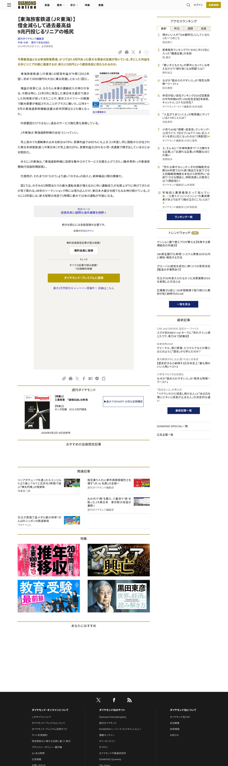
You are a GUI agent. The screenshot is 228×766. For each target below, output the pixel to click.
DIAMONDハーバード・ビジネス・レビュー (120, 654)
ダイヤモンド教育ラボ (110, 709)
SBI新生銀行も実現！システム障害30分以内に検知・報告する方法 (183, 256)
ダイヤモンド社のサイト (112, 635)
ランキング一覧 (184, 216)
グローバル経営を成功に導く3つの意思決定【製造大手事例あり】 (183, 268)
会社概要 (174, 648)
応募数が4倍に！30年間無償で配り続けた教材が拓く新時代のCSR (183, 292)
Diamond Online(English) (112, 642)
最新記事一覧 (183, 410)
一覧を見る (183, 304)
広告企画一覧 (165, 434)
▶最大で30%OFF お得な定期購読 (123, 326)
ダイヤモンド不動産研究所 (112, 678)
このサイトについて (41, 642)
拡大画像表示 (99, 112)
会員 (203, 28)
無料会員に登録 (83, 250)
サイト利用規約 (39, 660)
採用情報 (174, 654)
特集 (98, 6)
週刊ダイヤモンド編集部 (31, 38)
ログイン (187, 6)
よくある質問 (38, 678)
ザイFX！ (103, 672)
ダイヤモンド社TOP (180, 642)
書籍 (111, 6)
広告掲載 (36, 684)
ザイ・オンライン (107, 666)
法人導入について (41, 696)
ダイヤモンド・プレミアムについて (48, 648)
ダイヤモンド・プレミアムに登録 (83, 277)
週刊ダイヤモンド (108, 648)
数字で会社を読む (40, 42)
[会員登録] (203, 6)
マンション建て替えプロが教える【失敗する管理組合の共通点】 (183, 244)
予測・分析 (23, 42)
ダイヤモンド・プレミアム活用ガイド (49, 654)
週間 (190, 28)
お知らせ (174, 660)
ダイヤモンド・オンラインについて (50, 635)
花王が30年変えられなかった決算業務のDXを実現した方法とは (183, 280)
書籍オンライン (107, 660)
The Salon (104, 690)
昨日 (177, 28)
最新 (164, 28)
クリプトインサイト (108, 702)
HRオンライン (106, 696)
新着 (57, 6)
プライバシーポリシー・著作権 (47, 672)
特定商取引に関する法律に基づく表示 (51, 666)
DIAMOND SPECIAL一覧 (172, 426)
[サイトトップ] (34, 6)
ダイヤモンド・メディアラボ (112, 715)
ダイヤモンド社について (183, 635)
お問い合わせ (39, 690)
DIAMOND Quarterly (110, 684)
